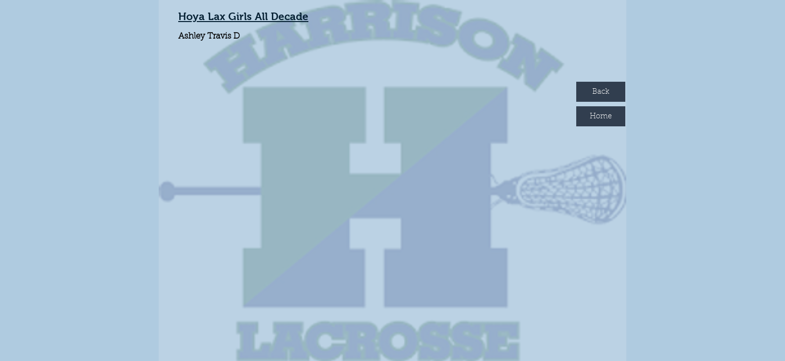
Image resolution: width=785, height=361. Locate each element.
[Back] (600, 92)
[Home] (600, 116)
